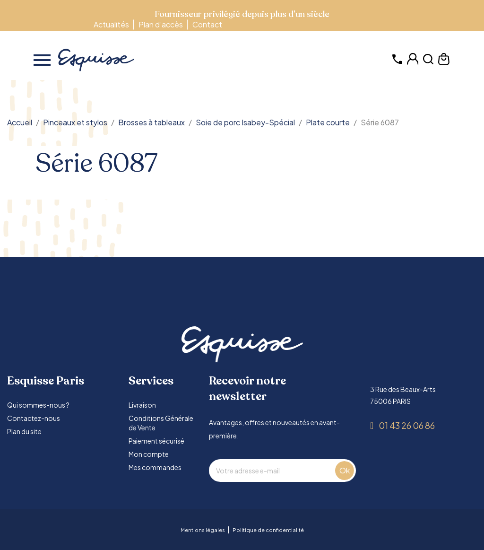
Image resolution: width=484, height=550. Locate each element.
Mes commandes (155, 467)
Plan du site (24, 431)
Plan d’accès (160, 24)
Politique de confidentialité (268, 530)
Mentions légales (203, 530)
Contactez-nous (33, 418)
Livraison (142, 405)
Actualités (111, 24)
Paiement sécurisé (156, 441)
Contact (207, 24)
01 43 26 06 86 (407, 425)
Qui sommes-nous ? (38, 405)
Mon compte (149, 454)
